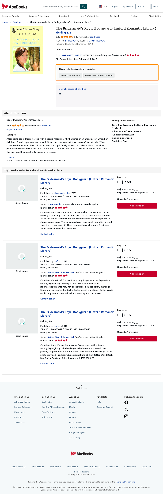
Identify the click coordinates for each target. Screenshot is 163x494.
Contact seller (47, 234)
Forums (72, 417)
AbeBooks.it (72, 467)
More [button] (11, 157)
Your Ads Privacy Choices (80, 427)
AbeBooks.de (38, 467)
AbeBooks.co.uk (18, 467)
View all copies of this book (73, 88)
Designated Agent (77, 432)
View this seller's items (71, 75)
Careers (72, 412)
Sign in (115, 6)
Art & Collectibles (90, 16)
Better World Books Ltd (60, 272)
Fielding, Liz (19, 22)
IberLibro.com (130, 467)
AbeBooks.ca (112, 467)
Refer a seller (47, 417)
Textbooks (115, 16)
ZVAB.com (147, 467)
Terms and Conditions (125, 482)
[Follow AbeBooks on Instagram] (126, 417)
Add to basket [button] (137, 205)
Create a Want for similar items (99, 75)
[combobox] (60, 6)
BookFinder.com (81, 473)
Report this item (15, 129)
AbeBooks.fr (55, 467)
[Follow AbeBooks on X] (126, 410)
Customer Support (105, 407)
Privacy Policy (75, 422)
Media (72, 407)
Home (5, 22)
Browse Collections (39, 16)
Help (155, 6)
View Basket (19, 422)
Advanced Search (10, 16)
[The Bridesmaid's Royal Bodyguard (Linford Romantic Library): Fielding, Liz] (26, 27)
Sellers (134, 16)
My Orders (18, 417)
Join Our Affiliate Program (53, 407)
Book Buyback (48, 412)
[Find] (83, 6)
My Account (128, 6)
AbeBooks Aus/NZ (92, 467)
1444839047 (71, 40)
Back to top (81, 388)
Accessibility (74, 438)
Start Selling (155, 16)
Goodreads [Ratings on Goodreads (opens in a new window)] (94, 36)
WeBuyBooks (54, 204)
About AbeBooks (76, 402)
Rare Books (64, 16)
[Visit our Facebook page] (126, 403)
